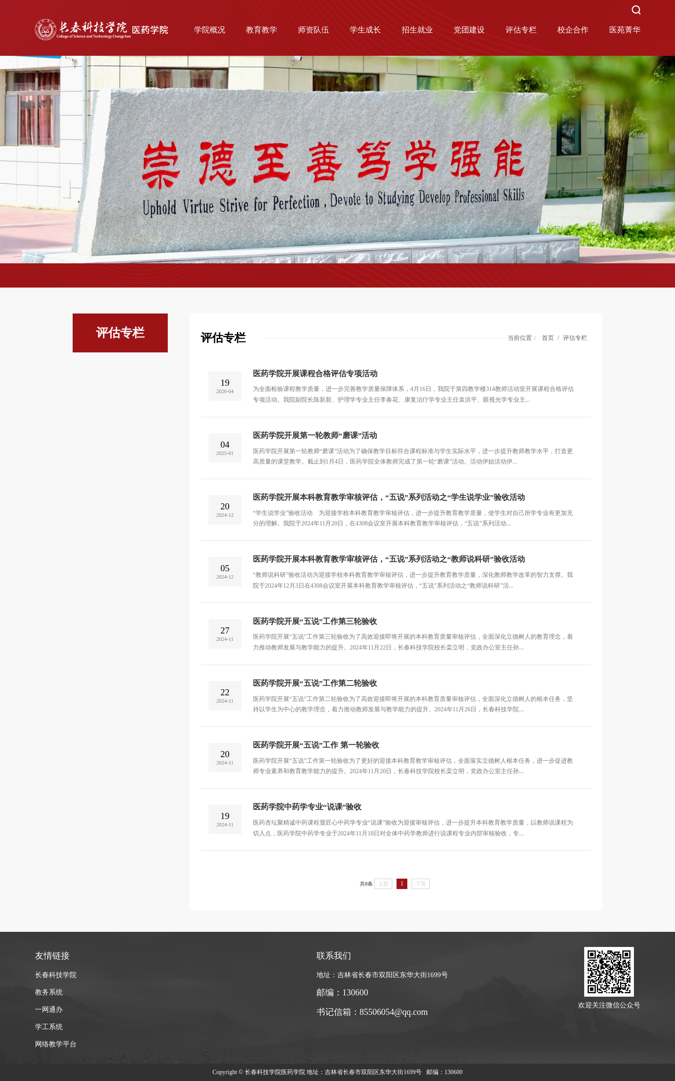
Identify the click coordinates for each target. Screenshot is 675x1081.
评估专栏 (521, 30)
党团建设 (469, 30)
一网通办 (49, 1009)
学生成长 (365, 30)
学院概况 (209, 30)
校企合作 (573, 30)
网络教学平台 (56, 1044)
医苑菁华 (624, 30)
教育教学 (261, 30)
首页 (548, 338)
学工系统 (49, 1026)
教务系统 (49, 992)
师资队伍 (313, 30)
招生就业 (417, 30)
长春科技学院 (56, 975)
